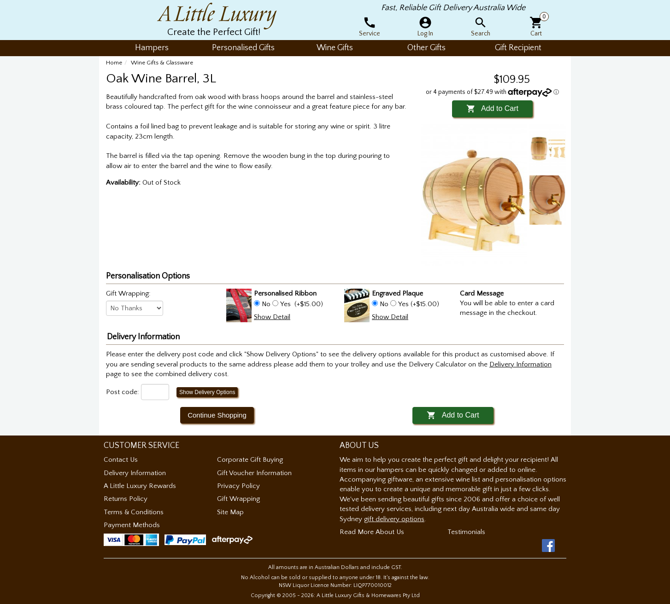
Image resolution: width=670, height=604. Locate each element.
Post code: (122, 392)
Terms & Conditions (134, 512)
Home (114, 62)
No (266, 304)
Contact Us (121, 460)
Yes (285, 304)
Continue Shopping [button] (217, 415)
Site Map (230, 512)
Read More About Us (372, 532)
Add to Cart (492, 108)
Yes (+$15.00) (417, 304)
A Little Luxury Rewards (140, 486)
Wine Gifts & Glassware (162, 62)
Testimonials (466, 532)
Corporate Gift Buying (250, 460)
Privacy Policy (238, 486)
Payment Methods (132, 525)
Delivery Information (135, 473)
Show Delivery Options (207, 392)
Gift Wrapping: (128, 293)
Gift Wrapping (238, 499)
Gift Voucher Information (254, 473)
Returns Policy (125, 499)
